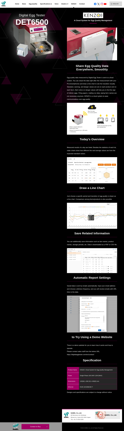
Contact (82, 4)
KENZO (73, 4)
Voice (57, 4)
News (24, 4)
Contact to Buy (35, 426)
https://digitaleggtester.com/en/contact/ (80, 354)
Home (17, 4)
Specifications (45, 4)
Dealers (64, 4)
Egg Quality (33, 4)
